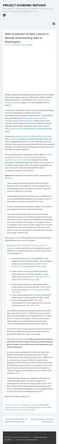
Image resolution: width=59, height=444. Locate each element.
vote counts (13, 410)
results (21, 407)
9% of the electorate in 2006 (37, 290)
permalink (31, 410)
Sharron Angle (46, 407)
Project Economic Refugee (24, 5)
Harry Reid (39, 405)
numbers (15, 407)
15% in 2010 (42, 266)
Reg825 (29, 45)
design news (32, 440)
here (28, 396)
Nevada (24, 405)
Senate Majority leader (32, 407)
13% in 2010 (16, 292)
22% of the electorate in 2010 (28, 279)
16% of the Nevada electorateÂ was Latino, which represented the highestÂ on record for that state (28, 157)
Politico (10, 178)
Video (7, 410)
